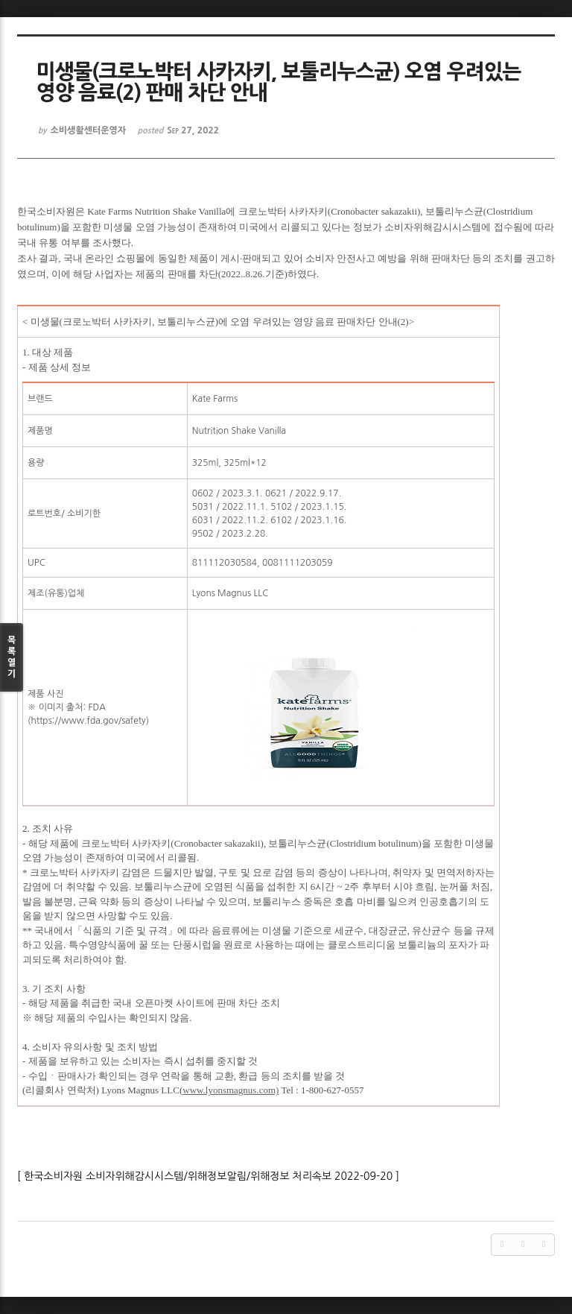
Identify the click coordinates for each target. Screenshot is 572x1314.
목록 (11, 658)
